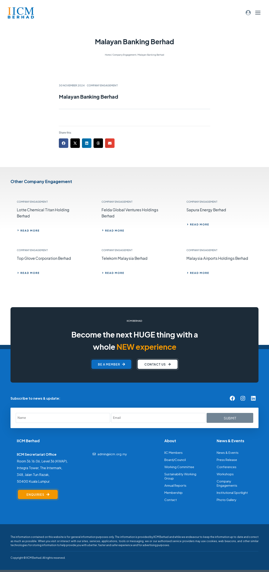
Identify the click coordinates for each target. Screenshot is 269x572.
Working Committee (179, 466)
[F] (67, 557)
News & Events (228, 452)
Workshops (225, 473)
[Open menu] (258, 12)
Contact (170, 499)
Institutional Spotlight (232, 492)
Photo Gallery (226, 499)
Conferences (226, 466)
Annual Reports (175, 485)
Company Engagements (227, 483)
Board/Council (175, 459)
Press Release (227, 459)
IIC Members (173, 452)
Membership (173, 492)
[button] (63, 143)
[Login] (248, 12)
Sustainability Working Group (180, 476)
